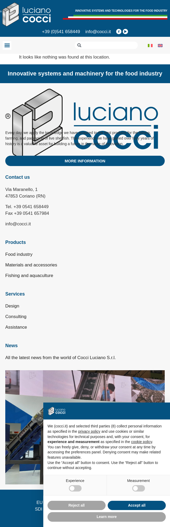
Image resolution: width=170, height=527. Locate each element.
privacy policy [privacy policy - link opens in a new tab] (89, 431)
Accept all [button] (136, 505)
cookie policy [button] (141, 442)
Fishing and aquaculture (29, 275)
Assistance (16, 327)
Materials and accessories (31, 264)
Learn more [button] (107, 517)
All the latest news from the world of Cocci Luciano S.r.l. (60, 357)
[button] (7, 45)
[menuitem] (150, 45)
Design (12, 306)
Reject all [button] (76, 505)
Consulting (15, 316)
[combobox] (106, 45)
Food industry (18, 254)
